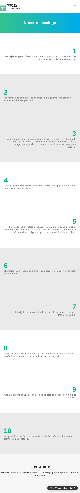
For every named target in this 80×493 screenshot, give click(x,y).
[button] (3, 8)
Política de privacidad (61, 473)
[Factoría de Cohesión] (12, 6)
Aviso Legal (47, 473)
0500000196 (34, 473)
